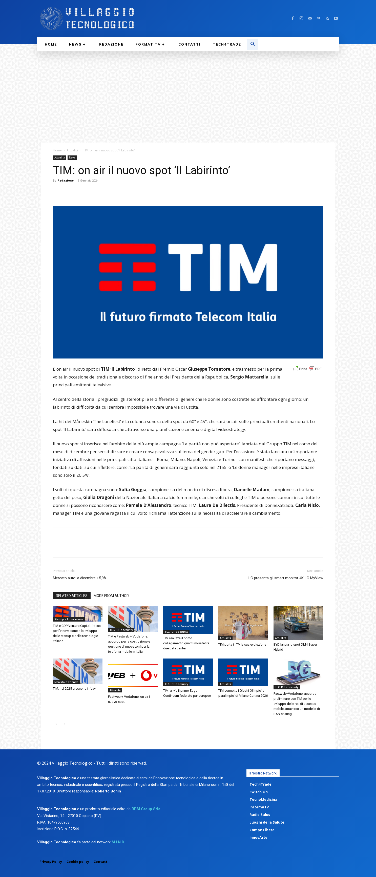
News (72, 157)
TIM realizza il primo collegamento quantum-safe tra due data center (186, 643)
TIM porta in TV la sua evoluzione (242, 644)
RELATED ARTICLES (72, 596)
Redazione (65, 180)
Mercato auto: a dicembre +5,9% (80, 578)
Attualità (72, 150)
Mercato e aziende (66, 682)
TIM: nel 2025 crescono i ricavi (74, 688)
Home (57, 150)
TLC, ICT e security (121, 630)
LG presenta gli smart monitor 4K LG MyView (285, 578)
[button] (252, 44)
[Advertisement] (188, 89)
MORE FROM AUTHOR (111, 596)
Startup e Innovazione (68, 619)
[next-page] (64, 724)
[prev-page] (56, 724)
